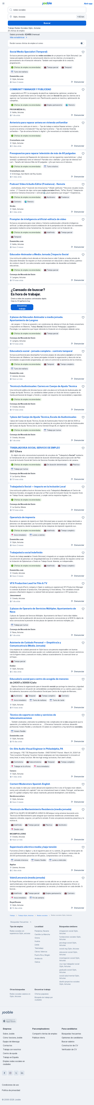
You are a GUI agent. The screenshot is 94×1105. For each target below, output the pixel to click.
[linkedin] (22, 1073)
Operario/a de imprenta (22, 519)
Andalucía (38, 961)
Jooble (18, 1099)
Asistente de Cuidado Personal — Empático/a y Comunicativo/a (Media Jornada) (35, 646)
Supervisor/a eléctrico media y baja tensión (33, 849)
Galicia (37, 964)
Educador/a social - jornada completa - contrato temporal (41, 353)
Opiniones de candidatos (72, 1037)
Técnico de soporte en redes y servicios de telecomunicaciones (33, 719)
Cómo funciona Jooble (12, 1037)
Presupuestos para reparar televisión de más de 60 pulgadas (43, 153)
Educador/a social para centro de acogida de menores (39, 681)
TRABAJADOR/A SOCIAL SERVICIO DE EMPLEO (35, 450)
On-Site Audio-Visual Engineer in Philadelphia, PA (36, 751)
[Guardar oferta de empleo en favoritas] (83, 52)
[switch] (82, 43)
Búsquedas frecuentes (21, 924)
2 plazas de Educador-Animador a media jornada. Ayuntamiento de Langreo (36, 321)
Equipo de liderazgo (11, 1041)
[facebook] (4, 1073)
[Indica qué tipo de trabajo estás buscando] (47, 10)
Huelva (37, 944)
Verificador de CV (69, 1049)
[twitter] (16, 1073)
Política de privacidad (11, 1090)
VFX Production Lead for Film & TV (28, 585)
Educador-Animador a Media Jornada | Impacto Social (39, 254)
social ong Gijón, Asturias (69, 951)
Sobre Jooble (8, 1033)
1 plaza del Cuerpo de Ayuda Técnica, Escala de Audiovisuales (43, 419)
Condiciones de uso (10, 1085)
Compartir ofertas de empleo (44, 1033)
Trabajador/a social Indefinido (26, 555)
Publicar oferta (38, 1037)
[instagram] (10, 1073)
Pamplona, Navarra (42, 933)
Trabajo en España (10, 1057)
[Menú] (3, 3)
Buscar (47, 23)
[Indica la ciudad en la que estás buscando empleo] (47, 17)
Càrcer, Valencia (41, 954)
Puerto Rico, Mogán (42, 957)
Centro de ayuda (10, 1053)
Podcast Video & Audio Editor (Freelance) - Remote (37, 184)
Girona (37, 940)
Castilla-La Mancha (42, 937)
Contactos (7, 1045)
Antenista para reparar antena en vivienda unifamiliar (39, 122)
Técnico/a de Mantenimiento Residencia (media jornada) (40, 811)
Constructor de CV (70, 1045)
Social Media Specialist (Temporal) (28, 51)
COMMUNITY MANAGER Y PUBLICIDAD (30, 89)
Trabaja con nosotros (12, 1049)
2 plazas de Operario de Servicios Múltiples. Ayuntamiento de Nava (43, 613)
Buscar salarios (68, 1041)
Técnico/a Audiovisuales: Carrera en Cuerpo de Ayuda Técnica (43, 388)
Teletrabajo (39, 951)
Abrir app (88, 3)
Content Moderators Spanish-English (30, 786)
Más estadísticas (19, 37)
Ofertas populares (42, 996)
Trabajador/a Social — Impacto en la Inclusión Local (38, 489)
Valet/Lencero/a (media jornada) (27, 880)
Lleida (37, 947)
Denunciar (77, 82)
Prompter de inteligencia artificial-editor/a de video (38, 219)
